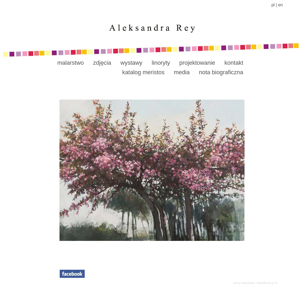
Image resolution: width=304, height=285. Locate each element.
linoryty (161, 62)
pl (273, 5)
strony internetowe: (244, 283)
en (280, 5)
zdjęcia (102, 62)
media (182, 72)
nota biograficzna (221, 72)
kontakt (233, 62)
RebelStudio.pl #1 (267, 283)
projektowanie (197, 62)
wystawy (131, 62)
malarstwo (70, 62)
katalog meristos (143, 72)
